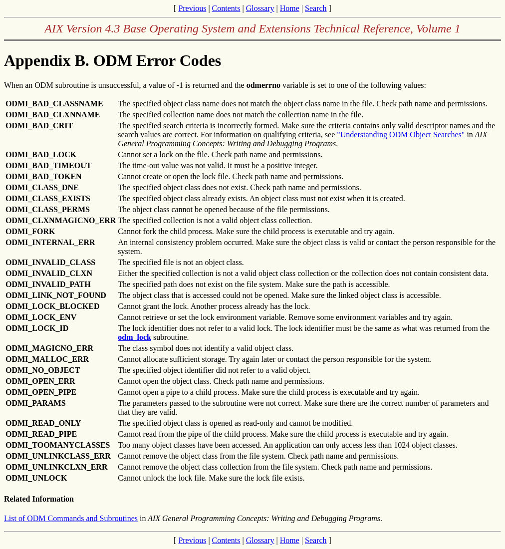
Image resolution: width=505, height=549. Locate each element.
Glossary (260, 8)
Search (316, 8)
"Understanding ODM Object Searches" (401, 134)
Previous (192, 8)
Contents (226, 8)
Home (289, 8)
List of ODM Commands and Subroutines (71, 518)
